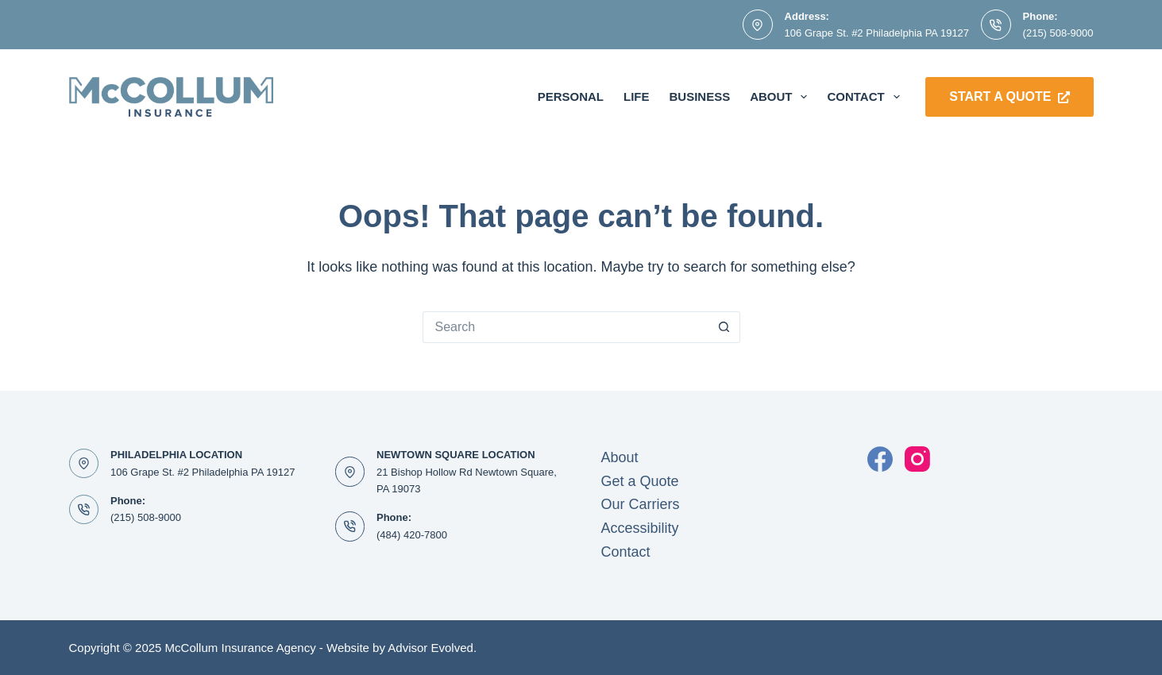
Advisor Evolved (430, 647)
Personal (571, 96)
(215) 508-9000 (1058, 33)
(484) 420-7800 (411, 535)
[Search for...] (565, 327)
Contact (866, 96)
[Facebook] (880, 459)
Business (699, 96)
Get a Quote (640, 481)
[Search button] (724, 327)
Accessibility (640, 528)
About (781, 96)
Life (636, 96)
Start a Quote (1009, 96)
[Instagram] (917, 459)
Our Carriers (640, 504)
